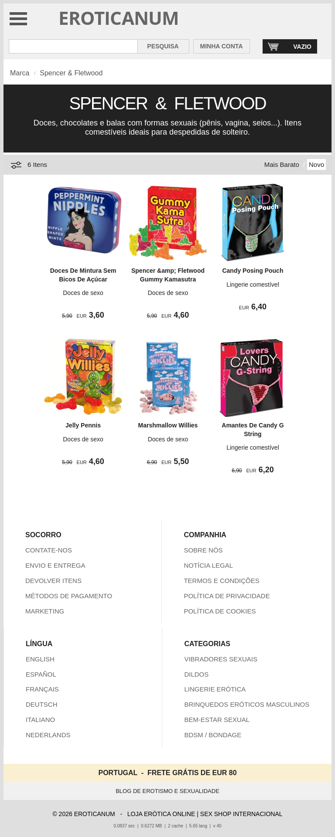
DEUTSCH (42, 704)
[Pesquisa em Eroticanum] (73, 46)
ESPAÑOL (41, 674)
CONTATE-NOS (48, 550)
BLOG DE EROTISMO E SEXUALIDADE (167, 791)
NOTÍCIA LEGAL (208, 565)
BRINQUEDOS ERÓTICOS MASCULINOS (246, 704)
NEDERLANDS (48, 735)
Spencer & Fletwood (71, 73)
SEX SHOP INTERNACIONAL (241, 813)
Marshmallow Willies (168, 425)
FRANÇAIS (42, 689)
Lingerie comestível (252, 284)
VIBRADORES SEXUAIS (220, 659)
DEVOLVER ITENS (53, 580)
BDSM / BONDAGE (212, 735)
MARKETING (44, 611)
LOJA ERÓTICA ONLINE (161, 813)
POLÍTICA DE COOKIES (220, 611)
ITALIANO (40, 719)
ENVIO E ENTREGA (55, 565)
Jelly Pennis (83, 425)
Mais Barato (281, 164)
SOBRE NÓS (203, 550)
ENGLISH (40, 659)
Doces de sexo (83, 292)
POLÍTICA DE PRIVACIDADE (227, 596)
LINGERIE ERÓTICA (215, 689)
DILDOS (196, 674)
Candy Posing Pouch (252, 270)
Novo (316, 164)
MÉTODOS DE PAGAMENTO (68, 596)
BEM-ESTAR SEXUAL (217, 719)
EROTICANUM (118, 17)
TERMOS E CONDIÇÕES (221, 580)
